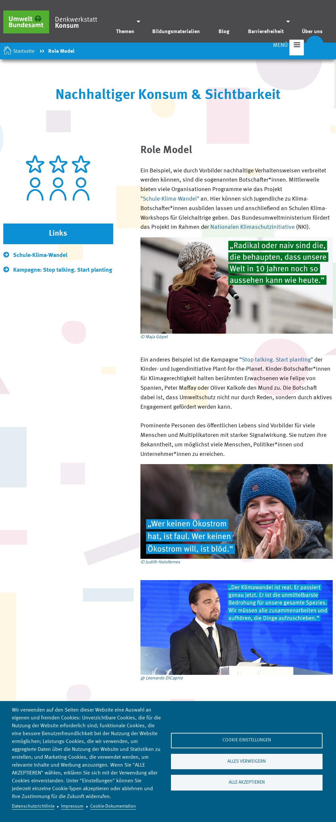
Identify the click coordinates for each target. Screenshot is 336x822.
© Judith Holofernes (160, 562)
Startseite (23, 51)
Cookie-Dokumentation (113, 806)
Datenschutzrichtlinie (33, 806)
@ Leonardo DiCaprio (161, 678)
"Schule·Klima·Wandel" (169, 200)
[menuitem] (126, 21)
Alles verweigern (246, 761)
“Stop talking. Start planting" (276, 360)
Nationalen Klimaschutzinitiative (253, 228)
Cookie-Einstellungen (246, 740)
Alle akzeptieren (247, 783)
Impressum (72, 806)
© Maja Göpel (154, 337)
